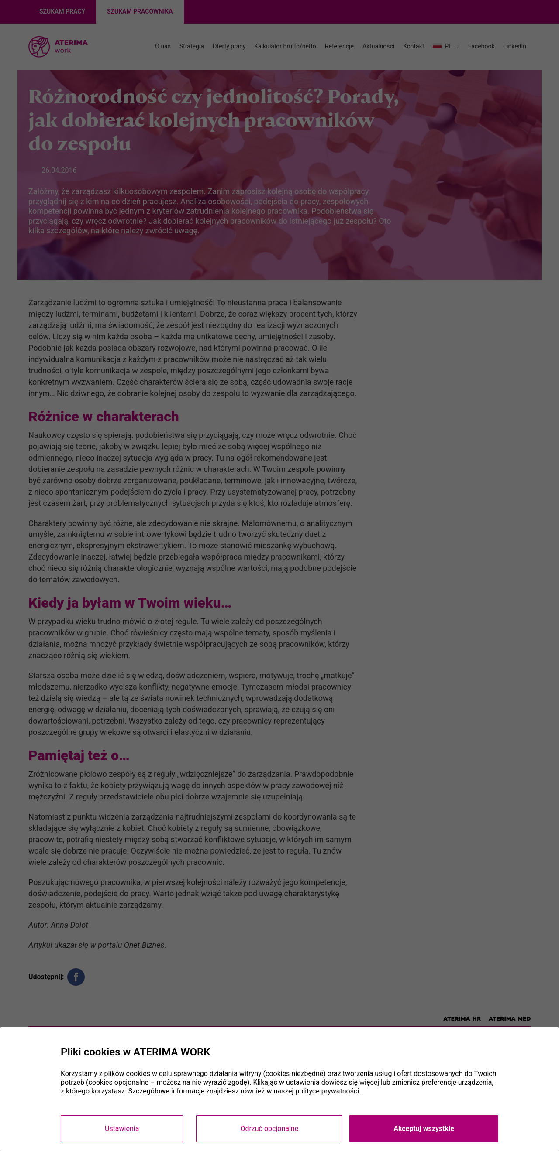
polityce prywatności (327, 1091)
